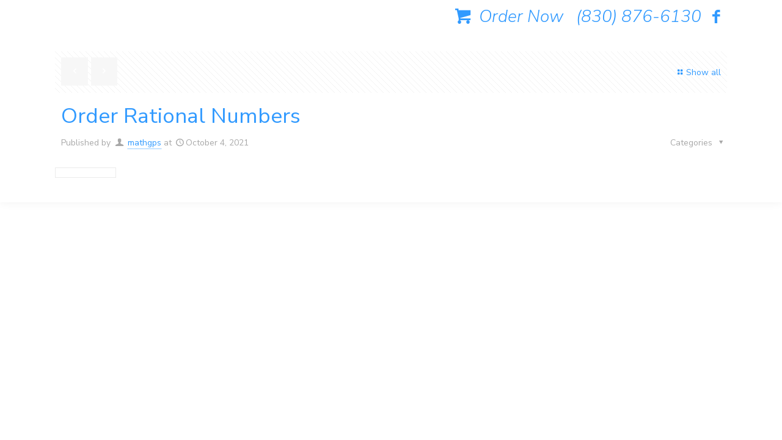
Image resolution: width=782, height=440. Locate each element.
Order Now (507, 16)
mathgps (144, 142)
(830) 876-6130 (638, 16)
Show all (697, 72)
